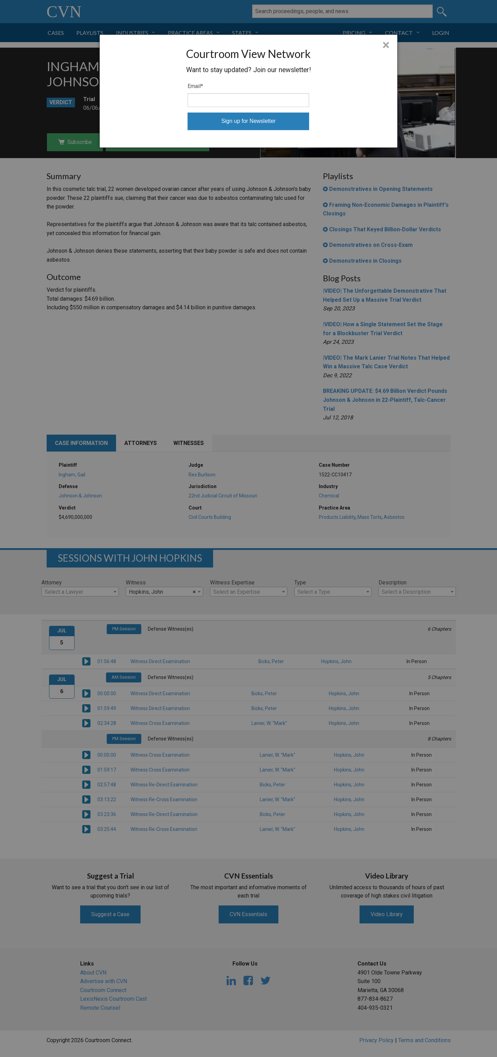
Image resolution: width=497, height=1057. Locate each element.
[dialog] (248, 91)
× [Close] (386, 45)
